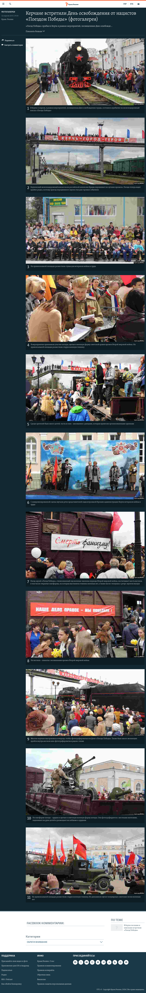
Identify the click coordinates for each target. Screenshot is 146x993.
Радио (4, 975)
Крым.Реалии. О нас (45, 961)
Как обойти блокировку (11, 984)
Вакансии (41, 979)
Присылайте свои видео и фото (14, 961)
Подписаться (6, 970)
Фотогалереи (8, 12)
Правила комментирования (49, 966)
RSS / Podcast (6, 979)
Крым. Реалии (7, 19)
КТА (131, 4)
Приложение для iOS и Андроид (15, 966)
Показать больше (35, 31)
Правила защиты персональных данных (54, 984)
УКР (125, 4)
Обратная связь (43, 975)
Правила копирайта (45, 970)
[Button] (8, 40)
